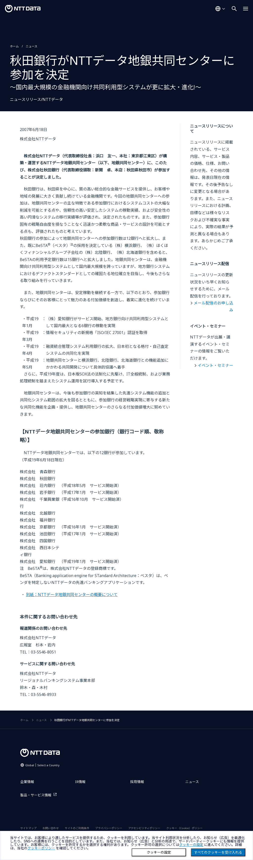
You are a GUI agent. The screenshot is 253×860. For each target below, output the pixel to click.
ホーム (14, 46)
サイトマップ (28, 828)
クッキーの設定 (159, 852)
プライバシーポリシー (108, 828)
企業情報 (27, 781)
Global (42, 765)
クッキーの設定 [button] (191, 845)
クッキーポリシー (41, 848)
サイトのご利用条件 (77, 828)
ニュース (31, 46)
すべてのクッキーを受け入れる (218, 852)
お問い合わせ (50, 828)
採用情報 (137, 781)
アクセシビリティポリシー (144, 828)
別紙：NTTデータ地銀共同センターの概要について (72, 594)
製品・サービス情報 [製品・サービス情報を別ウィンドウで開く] (35, 795)
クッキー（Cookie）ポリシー (184, 828)
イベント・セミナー (215, 365)
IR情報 (80, 781)
